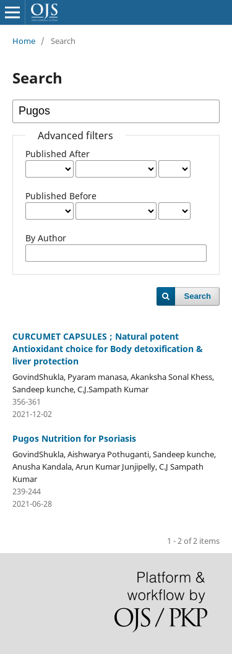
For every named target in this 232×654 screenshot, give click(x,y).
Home (23, 40)
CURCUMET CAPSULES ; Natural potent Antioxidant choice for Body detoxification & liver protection (107, 348)
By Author (45, 238)
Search (197, 296)
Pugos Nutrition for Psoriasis (74, 438)
